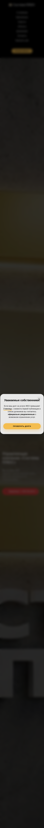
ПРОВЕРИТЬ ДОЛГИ (22, 426)
